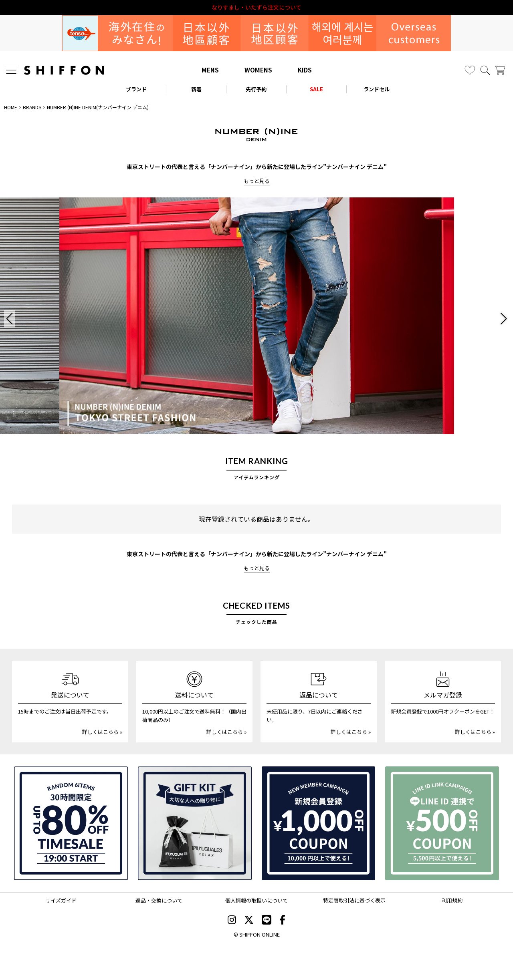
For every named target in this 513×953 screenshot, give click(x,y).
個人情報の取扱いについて (256, 900)
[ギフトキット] (195, 823)
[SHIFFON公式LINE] (266, 920)
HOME (10, 107)
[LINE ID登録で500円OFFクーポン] (442, 823)
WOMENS (258, 70)
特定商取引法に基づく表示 (354, 900)
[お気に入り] (470, 70)
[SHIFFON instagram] (232, 920)
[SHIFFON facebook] (282, 920)
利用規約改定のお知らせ (256, 7)
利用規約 (452, 900)
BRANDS (32, 107)
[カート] (500, 70)
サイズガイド (61, 900)
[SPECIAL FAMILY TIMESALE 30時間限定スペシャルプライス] (71, 823)
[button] (9, 319)
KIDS (305, 70)
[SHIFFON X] (249, 920)
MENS (210, 70)
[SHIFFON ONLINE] (64, 70)
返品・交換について (158, 900)
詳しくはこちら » (102, 732)
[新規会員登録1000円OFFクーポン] (319, 823)
